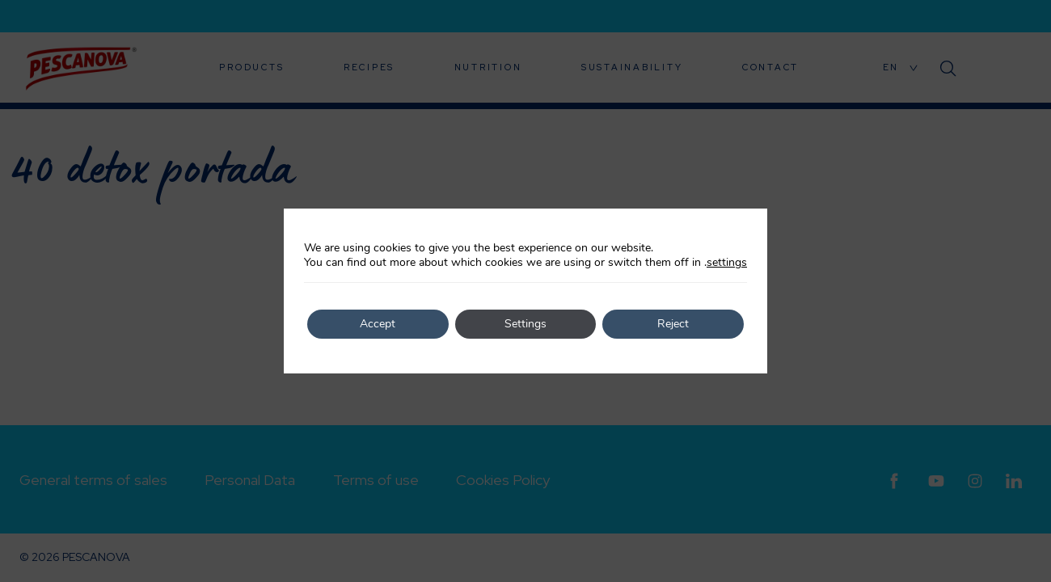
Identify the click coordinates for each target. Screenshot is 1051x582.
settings (727, 262)
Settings (525, 323)
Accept (377, 323)
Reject (673, 323)
